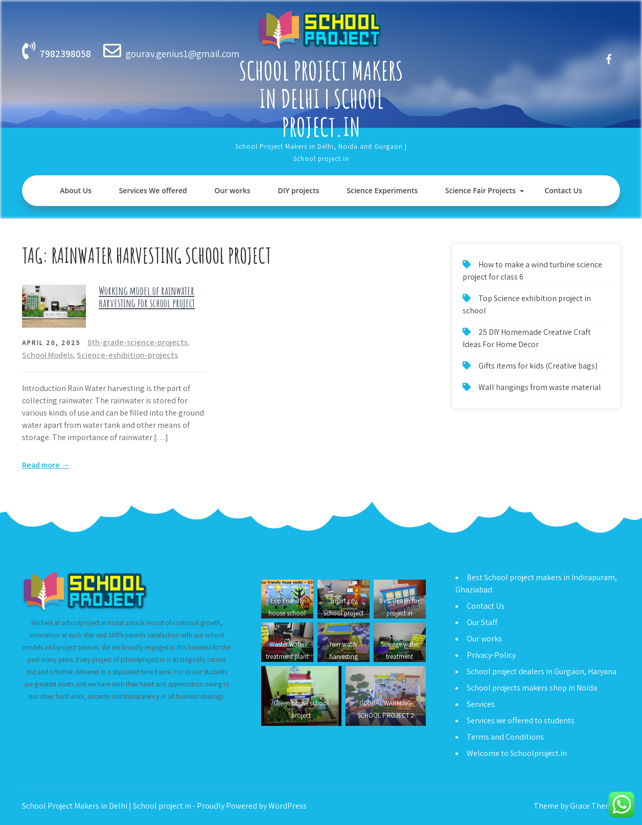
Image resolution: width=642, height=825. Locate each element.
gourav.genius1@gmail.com (183, 54)
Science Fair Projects (480, 190)
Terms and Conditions (505, 736)
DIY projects (298, 190)
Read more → (46, 465)
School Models (47, 355)
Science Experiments (382, 190)
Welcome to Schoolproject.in (517, 753)
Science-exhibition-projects (127, 355)
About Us (75, 190)
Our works (232, 190)
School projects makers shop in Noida (532, 687)
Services (481, 704)
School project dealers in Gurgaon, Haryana (541, 671)
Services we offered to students (521, 720)
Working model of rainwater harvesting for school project (147, 297)
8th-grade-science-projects (137, 342)
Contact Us (563, 190)
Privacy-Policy (491, 655)
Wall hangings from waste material (539, 387)
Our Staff (482, 622)
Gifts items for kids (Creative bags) (538, 365)
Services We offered (153, 190)
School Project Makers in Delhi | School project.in (321, 98)
